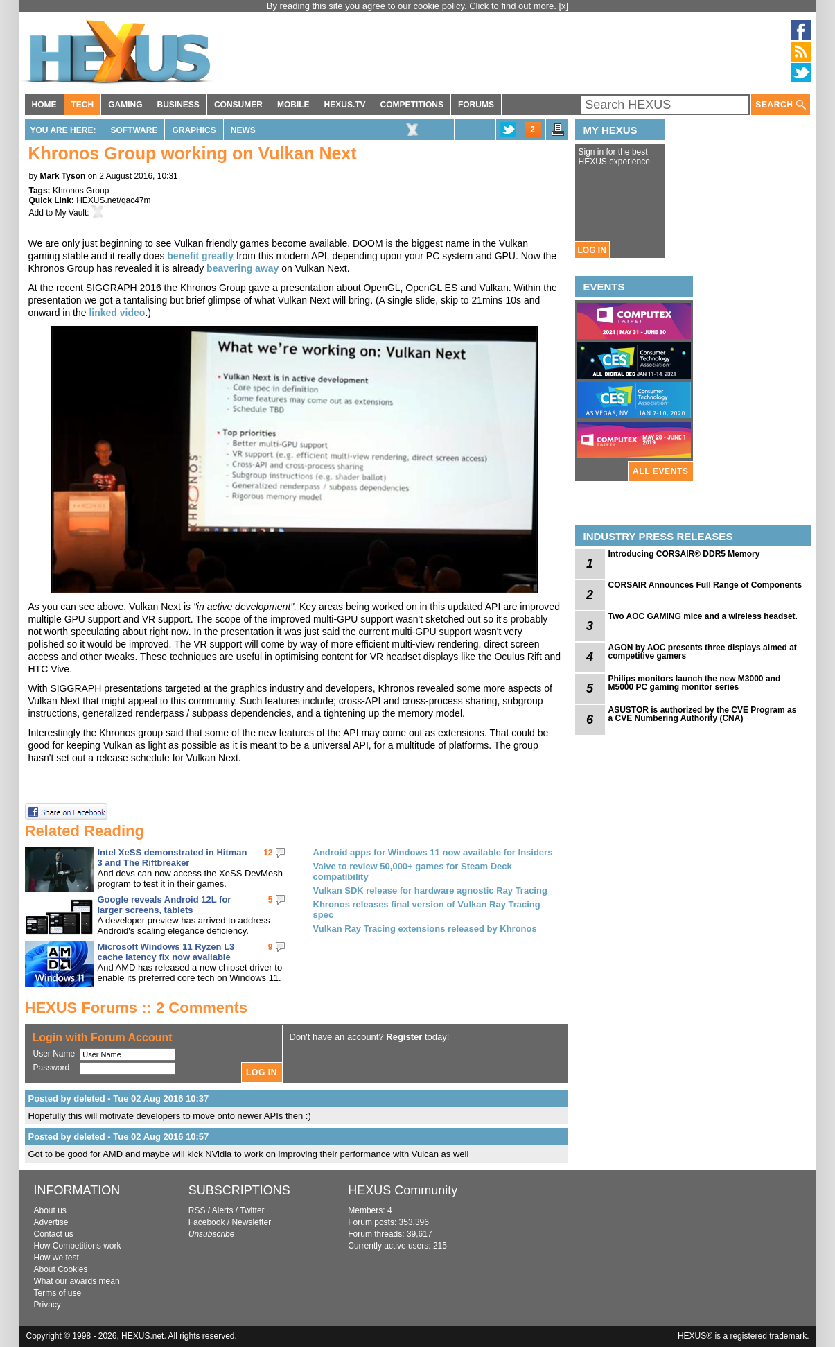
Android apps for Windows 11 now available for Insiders (433, 852)
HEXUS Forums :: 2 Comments (136, 1007)
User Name (54, 1054)
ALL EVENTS (660, 471)
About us (50, 1210)
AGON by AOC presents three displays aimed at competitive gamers (702, 651)
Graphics (194, 130)
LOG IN (592, 250)
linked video (117, 312)
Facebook (206, 1222)
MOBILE (293, 105)
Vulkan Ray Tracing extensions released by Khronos (425, 928)
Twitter (252, 1210)
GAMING (125, 105)
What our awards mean (77, 1281)
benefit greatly (200, 255)
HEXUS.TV (345, 105)
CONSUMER (238, 105)
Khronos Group (81, 190)
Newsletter (251, 1222)
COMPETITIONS (411, 105)
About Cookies (61, 1269)
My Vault (71, 213)
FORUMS (476, 105)
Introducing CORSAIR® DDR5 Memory (684, 554)
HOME (44, 105)
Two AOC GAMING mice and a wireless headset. (703, 616)
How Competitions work (77, 1246)
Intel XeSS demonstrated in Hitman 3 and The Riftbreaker (172, 857)
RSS (197, 1210)
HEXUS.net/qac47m (113, 200)
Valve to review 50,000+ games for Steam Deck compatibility (412, 871)
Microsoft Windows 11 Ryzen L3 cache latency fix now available (166, 951)
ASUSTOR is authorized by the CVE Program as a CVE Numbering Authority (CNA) (702, 714)
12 (267, 853)
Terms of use (58, 1293)
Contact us (53, 1234)
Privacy (47, 1305)
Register (404, 1037)
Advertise (51, 1222)
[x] (564, 6)
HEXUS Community (402, 1190)
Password (51, 1067)
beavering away (242, 268)
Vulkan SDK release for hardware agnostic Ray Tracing (430, 890)
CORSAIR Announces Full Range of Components (705, 585)
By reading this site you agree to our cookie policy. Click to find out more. (413, 6)
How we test (56, 1257)
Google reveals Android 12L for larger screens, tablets (164, 904)
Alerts (223, 1210)
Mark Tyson (63, 176)
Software (133, 130)
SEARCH (780, 105)
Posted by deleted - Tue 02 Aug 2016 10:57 (118, 1136)
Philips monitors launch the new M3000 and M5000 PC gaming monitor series (694, 683)
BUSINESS (178, 105)
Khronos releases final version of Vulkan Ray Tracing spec (426, 909)
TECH (82, 105)
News (243, 130)
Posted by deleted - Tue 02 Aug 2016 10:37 (118, 1098)
